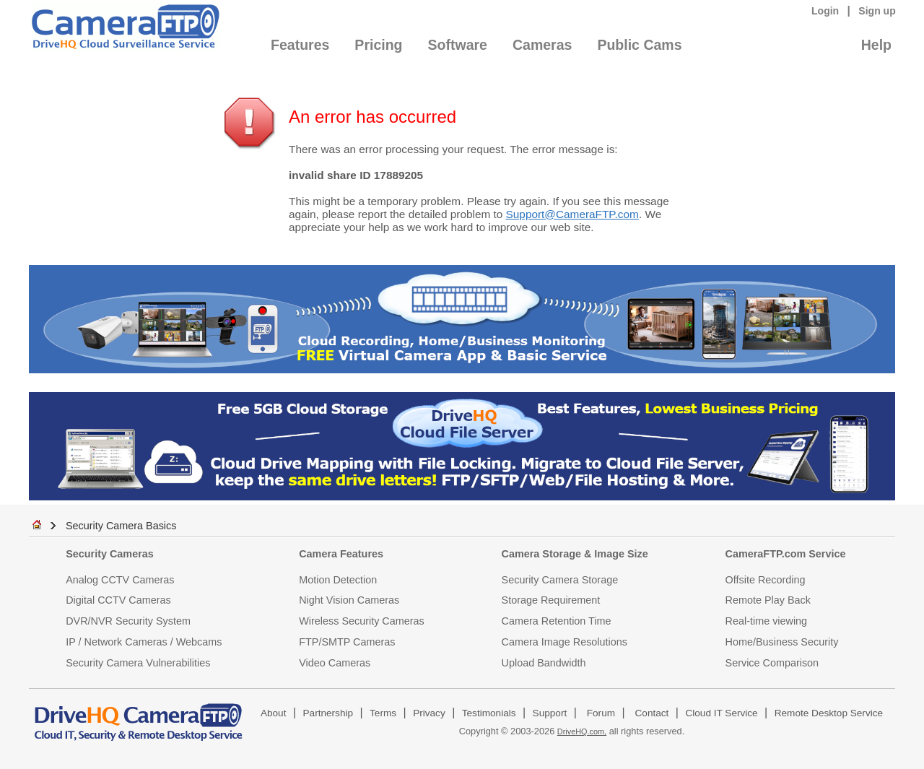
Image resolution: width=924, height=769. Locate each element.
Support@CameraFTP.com (572, 214)
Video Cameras (334, 663)
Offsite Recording (765, 580)
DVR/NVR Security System (128, 621)
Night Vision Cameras (349, 600)
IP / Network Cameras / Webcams (144, 642)
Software (457, 45)
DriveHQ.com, (581, 731)
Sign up (877, 11)
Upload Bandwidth (544, 663)
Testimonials (489, 713)
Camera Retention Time (556, 621)
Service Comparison (772, 663)
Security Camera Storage (560, 580)
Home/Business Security (782, 642)
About (274, 713)
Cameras (542, 45)
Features (300, 45)
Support (550, 713)
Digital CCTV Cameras (118, 600)
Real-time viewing (766, 621)
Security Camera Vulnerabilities (138, 663)
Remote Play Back (768, 600)
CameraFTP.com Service (785, 554)
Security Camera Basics (121, 525)
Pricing (378, 45)
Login (825, 11)
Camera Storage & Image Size (575, 554)
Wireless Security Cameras (361, 621)
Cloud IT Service (721, 713)
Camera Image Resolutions (564, 642)
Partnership (328, 713)
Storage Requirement (551, 600)
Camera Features (341, 554)
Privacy (429, 713)
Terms (383, 713)
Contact (652, 713)
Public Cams (639, 45)
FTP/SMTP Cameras (347, 642)
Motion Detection (338, 580)
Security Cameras (110, 554)
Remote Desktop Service (829, 713)
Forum (601, 713)
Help (876, 45)
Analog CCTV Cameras (120, 580)
